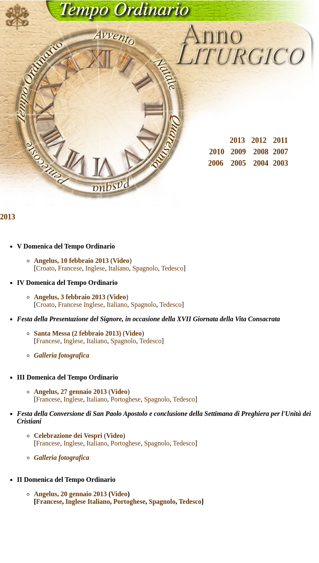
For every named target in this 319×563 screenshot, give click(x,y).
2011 (280, 140)
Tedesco (172, 268)
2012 (259, 140)
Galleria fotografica (61, 457)
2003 (280, 163)
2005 (238, 163)
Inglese (95, 268)
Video (117, 297)
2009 (238, 152)
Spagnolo (145, 268)
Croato (45, 268)
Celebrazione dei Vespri (68, 435)
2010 (216, 152)
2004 (261, 163)
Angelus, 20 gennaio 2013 (70, 493)
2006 (215, 163)
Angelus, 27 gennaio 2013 (70, 391)
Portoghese (125, 399)
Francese (70, 268)
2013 (237, 140)
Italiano (118, 268)
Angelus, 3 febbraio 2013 (69, 297)
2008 (261, 152)
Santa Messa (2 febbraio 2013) (77, 333)
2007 (280, 152)
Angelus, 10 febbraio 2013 (71, 260)
